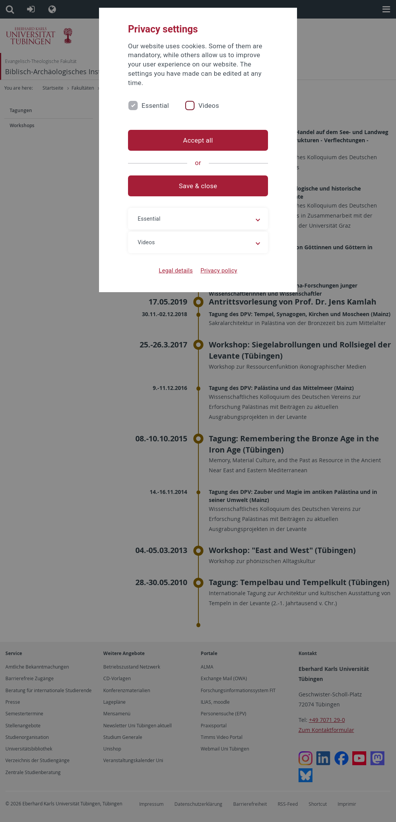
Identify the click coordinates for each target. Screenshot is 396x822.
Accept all (198, 140)
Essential (155, 105)
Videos (208, 105)
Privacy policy (218, 270)
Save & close (198, 186)
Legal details (176, 270)
